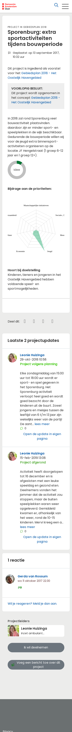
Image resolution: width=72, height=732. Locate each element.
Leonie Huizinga (32, 355)
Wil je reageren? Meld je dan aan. (32, 603)
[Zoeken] (56, 5)
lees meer (42, 424)
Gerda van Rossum (33, 576)
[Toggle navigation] (65, 6)
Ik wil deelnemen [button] (36, 647)
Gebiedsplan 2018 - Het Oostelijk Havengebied (32, 75)
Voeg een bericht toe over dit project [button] (35, 665)
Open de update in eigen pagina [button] (42, 436)
